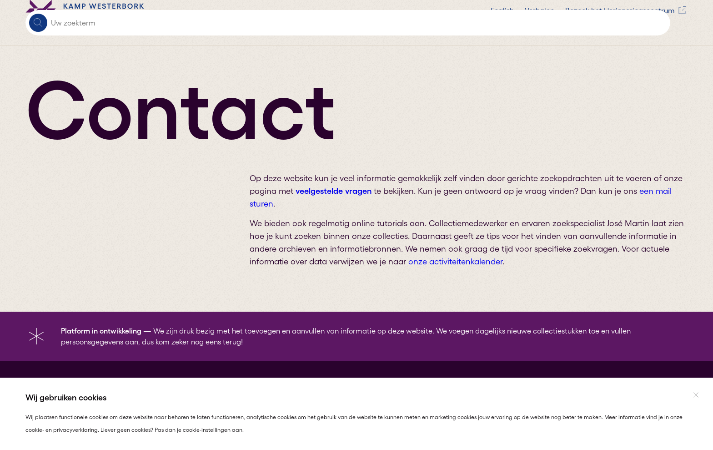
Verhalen (315, 23)
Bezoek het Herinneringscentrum (402, 22)
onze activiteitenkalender (455, 261)
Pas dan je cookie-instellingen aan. (199, 430)
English (278, 23)
